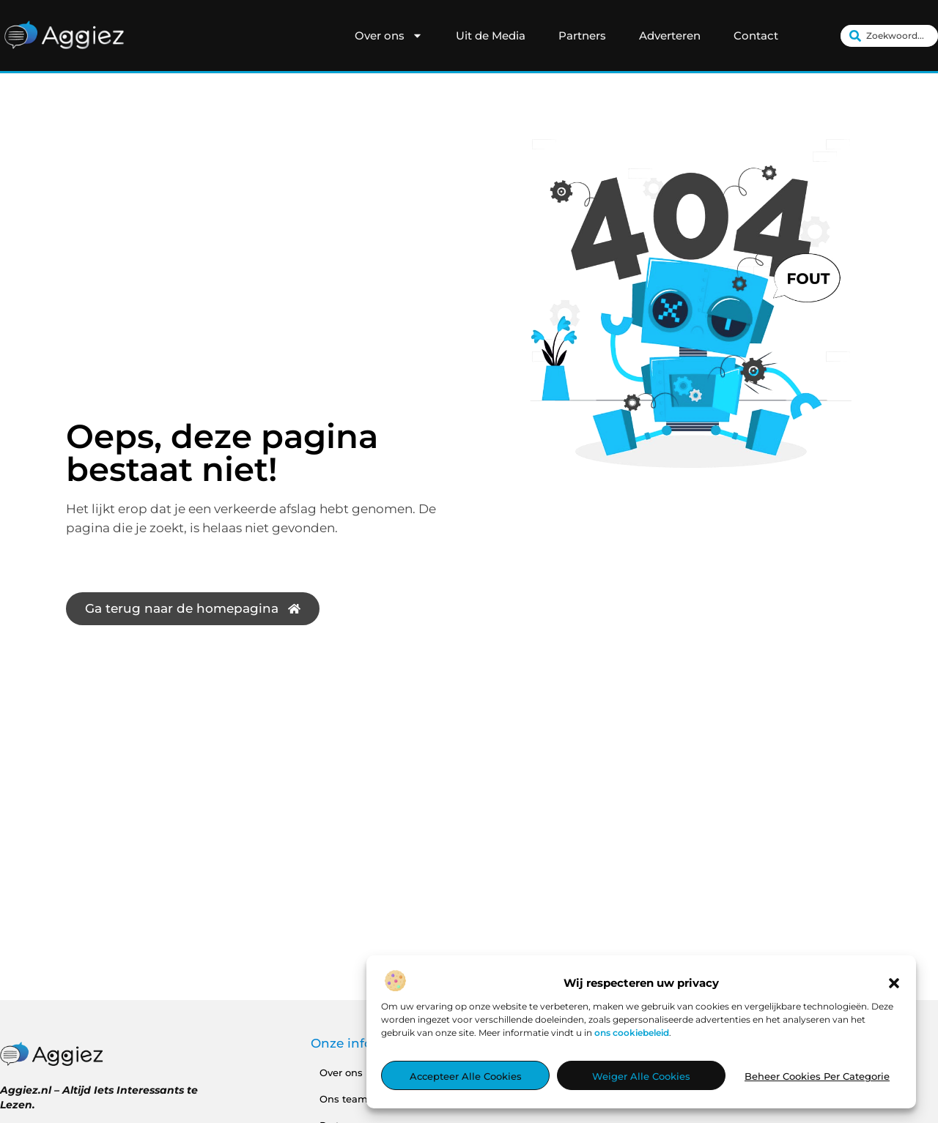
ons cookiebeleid (631, 1033)
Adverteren (670, 35)
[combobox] (889, 36)
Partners (582, 35)
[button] (894, 984)
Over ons (389, 35)
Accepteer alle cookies (466, 1077)
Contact (756, 35)
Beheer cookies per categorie (817, 1077)
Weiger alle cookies (641, 1077)
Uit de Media (490, 35)
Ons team (344, 1099)
